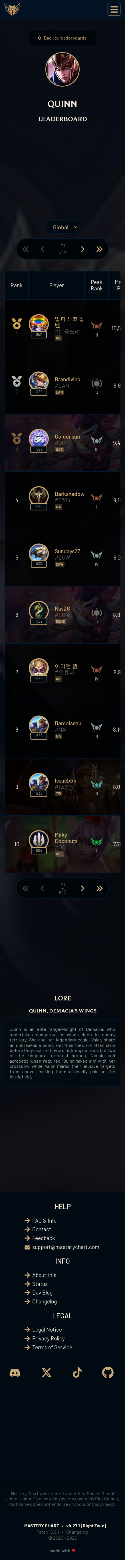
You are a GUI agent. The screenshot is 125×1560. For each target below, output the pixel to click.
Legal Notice (47, 1329)
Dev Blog (42, 1292)
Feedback (43, 1238)
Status (40, 1284)
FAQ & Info (44, 1220)
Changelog (44, 1301)
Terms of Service (52, 1347)
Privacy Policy (48, 1338)
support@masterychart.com (65, 1247)
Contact (41, 1229)
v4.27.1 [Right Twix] (86, 1525)
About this (44, 1275)
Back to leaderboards (62, 37)
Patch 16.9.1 (48, 1531)
